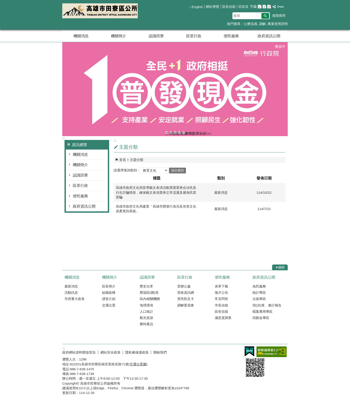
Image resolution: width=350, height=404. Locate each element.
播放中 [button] (280, 46)
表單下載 (221, 286)
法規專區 (259, 299)
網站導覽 (212, 6)
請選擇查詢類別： (127, 170)
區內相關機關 (150, 299)
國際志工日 (170, 132)
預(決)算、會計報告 (266, 305)
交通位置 (108, 305)
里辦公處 (184, 286)
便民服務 (231, 36)
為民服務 (259, 286)
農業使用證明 (278, 24)
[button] (265, 16)
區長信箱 (228, 6)
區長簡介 (108, 286)
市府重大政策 (75, 299)
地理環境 (146, 305)
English (197, 7)
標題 (156, 178)
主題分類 (136, 160)
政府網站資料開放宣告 (79, 352)
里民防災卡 (185, 299)
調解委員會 (185, 305)
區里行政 (193, 36)
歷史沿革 (146, 286)
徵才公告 (221, 292)
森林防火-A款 (175, 132)
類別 (221, 178)
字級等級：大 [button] (269, 6)
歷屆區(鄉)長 (149, 292)
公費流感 (250, 24)
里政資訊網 (185, 292)
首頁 (122, 160)
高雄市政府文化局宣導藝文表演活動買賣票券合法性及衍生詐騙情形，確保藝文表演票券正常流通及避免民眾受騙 (156, 192)
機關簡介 (118, 36)
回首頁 (243, 6)
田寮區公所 (100, 10)
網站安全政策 (110, 352)
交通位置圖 (138, 364)
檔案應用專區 (262, 311)
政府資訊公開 (269, 36)
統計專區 (259, 292)
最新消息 (71, 286)
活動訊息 (71, 292)
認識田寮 (156, 36)
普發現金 (166, 132)
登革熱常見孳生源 (179, 132)
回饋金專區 (260, 318)
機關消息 (81, 36)
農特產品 (146, 324)
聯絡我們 (160, 352)
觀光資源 (146, 318)
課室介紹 (108, 299)
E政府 (249, 351)
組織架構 (108, 292)
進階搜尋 (278, 15)
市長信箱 (221, 305)
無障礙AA (271, 351)
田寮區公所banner (183, 132)
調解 (262, 24)
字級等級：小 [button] (260, 6)
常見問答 (221, 299)
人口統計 (146, 311)
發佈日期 (264, 178)
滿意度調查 (223, 318)
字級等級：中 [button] (264, 6)
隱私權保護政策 (137, 352)
